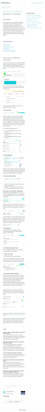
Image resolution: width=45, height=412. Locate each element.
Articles (20, 11)
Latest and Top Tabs (8, 47)
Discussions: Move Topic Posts (32, 20)
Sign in (41, 2)
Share (23, 394)
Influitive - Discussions (14, 11)
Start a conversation (35, 2)
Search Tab (6, 44)
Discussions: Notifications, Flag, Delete (34, 22)
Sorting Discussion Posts (9, 50)
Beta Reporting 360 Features (32, 19)
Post (23, 391)
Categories (6, 48)
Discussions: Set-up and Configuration (34, 15)
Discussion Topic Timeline (10, 51)
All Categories (7, 45)
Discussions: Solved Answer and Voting (34, 27)
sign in (13, 401)
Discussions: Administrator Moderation (34, 17)
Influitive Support (6, 11)
